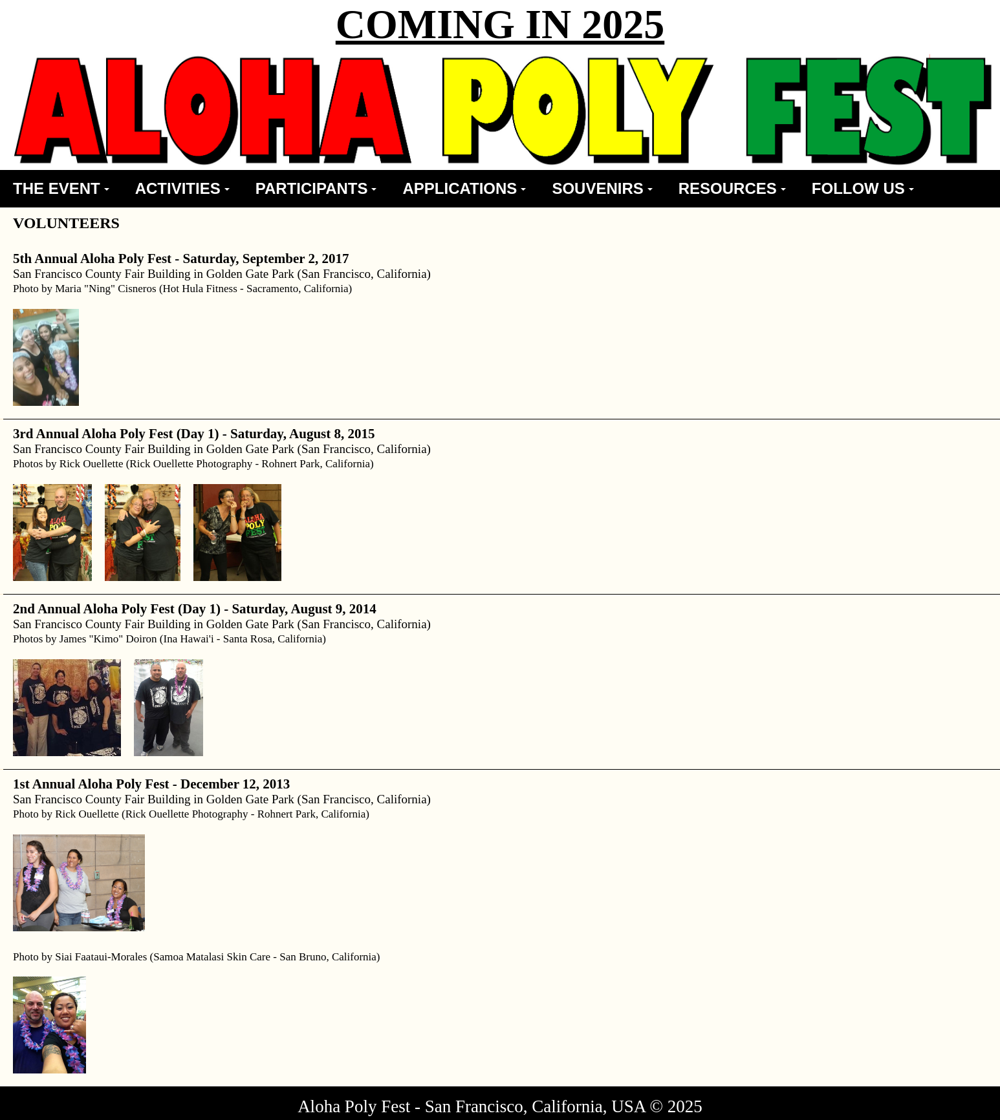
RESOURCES (732, 188)
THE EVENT (61, 188)
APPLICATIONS (464, 188)
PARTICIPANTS (316, 188)
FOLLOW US (863, 188)
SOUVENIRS (602, 188)
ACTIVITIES (182, 188)
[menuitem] (61, 188)
